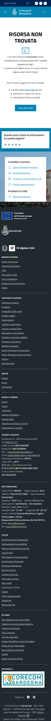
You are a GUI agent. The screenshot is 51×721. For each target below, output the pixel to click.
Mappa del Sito (8, 604)
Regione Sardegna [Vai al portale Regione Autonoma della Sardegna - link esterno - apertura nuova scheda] (10, 3)
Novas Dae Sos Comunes (13, 650)
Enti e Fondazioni (9, 279)
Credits (5, 591)
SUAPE (5, 654)
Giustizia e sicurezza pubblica (14, 337)
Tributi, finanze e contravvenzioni (16, 354)
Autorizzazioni (8, 320)
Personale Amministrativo (13, 283)
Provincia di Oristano (11, 628)
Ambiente (6, 307)
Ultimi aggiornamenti (11, 596)
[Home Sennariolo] (24, 12)
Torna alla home (25, 108)
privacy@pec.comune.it (16, 526)
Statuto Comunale (10, 574)
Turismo (5, 359)
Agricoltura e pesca (10, 302)
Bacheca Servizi (9, 570)
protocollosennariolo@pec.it (20, 452)
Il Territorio (6, 410)
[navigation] (5, 11)
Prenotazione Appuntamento (15, 557)
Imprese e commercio (11, 341)
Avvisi (4, 382)
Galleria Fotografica (10, 414)
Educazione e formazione (13, 333)
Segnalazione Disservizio (13, 561)
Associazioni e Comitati (12, 427)
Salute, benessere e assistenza (15, 350)
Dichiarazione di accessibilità (14, 544)
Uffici (4, 270)
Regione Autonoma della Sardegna (17, 624)
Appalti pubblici (8, 315)
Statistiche (6, 600)
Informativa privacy (10, 578)
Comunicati (7, 387)
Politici (4, 287)
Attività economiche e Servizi (15, 423)
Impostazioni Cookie (11, 587)
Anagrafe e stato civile (12, 311)
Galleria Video (8, 419)
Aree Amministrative (11, 266)
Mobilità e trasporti (10, 346)
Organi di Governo (10, 261)
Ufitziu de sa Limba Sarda (13, 645)
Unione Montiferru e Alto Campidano (18, 641)
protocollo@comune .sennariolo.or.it (24, 455)
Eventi (4, 401)
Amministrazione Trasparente (15, 539)
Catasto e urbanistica (11, 324)
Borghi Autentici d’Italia (12, 658)
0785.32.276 (11, 442)
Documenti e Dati (9, 274)
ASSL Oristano (8, 632)
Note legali (6, 583)
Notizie (5, 378)
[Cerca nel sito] (43, 12)
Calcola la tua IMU (10, 637)
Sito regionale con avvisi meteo (16, 619)
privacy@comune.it (16, 523)
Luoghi (5, 406)
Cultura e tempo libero (12, 328)
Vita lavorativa (8, 363)
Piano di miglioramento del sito (15, 548)
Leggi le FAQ (7, 552)
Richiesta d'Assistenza (12, 565)
